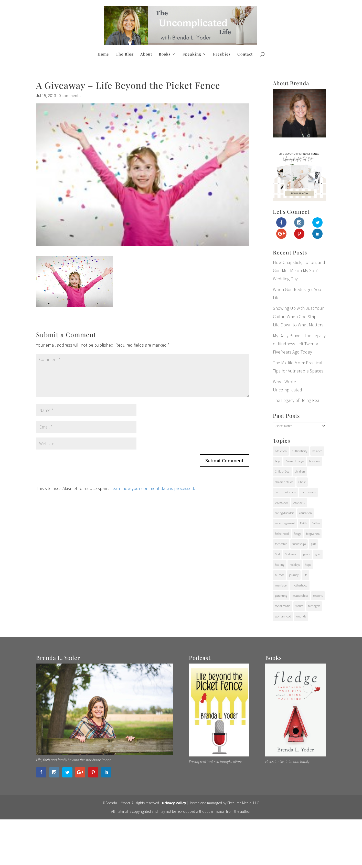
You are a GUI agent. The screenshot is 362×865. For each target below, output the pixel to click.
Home (103, 54)
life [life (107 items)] (305, 575)
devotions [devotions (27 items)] (299, 502)
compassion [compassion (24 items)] (308, 492)
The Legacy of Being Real (297, 400)
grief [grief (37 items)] (318, 554)
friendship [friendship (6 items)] (281, 544)
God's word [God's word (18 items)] (291, 554)
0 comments (69, 95)
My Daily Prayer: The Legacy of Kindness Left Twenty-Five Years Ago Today (299, 344)
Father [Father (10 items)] (316, 523)
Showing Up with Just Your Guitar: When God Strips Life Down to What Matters (298, 316)
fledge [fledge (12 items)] (297, 534)
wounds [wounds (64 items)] (301, 616)
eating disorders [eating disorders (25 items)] (284, 513)
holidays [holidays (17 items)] (295, 565)
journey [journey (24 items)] (294, 575)
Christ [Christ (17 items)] (302, 482)
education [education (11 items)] (305, 513)
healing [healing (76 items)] (279, 565)
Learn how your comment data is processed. (152, 488)
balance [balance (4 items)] (317, 451)
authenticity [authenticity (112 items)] (299, 451)
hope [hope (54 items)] (308, 565)
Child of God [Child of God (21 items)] (282, 471)
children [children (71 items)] (300, 471)
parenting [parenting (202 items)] (281, 595)
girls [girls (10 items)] (313, 544)
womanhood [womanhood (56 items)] (283, 616)
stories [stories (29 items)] (299, 606)
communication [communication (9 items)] (285, 492)
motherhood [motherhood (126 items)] (299, 585)
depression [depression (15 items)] (281, 502)
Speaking (192, 54)
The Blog (125, 54)
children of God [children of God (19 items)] (284, 482)
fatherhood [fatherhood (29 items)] (282, 534)
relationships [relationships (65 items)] (300, 595)
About (146, 54)
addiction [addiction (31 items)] (281, 451)
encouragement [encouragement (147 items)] (285, 523)
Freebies (222, 54)
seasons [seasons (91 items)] (318, 595)
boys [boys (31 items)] (277, 461)
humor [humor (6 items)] (279, 575)
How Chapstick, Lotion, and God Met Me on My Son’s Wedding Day (299, 270)
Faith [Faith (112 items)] (303, 523)
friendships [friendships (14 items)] (299, 544)
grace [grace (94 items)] (306, 554)
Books (165, 54)
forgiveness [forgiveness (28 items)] (313, 534)
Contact (245, 54)
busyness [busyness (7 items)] (314, 461)
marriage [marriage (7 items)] (280, 585)
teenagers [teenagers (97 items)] (314, 606)
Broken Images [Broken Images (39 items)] (294, 461)
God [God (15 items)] (277, 554)
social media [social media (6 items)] (282, 606)
